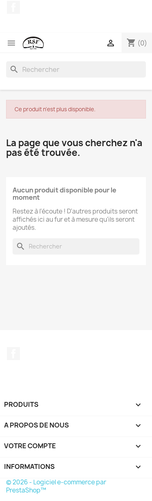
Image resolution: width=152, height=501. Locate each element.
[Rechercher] (76, 69)
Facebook (13, 7)
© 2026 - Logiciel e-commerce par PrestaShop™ (56, 486)
